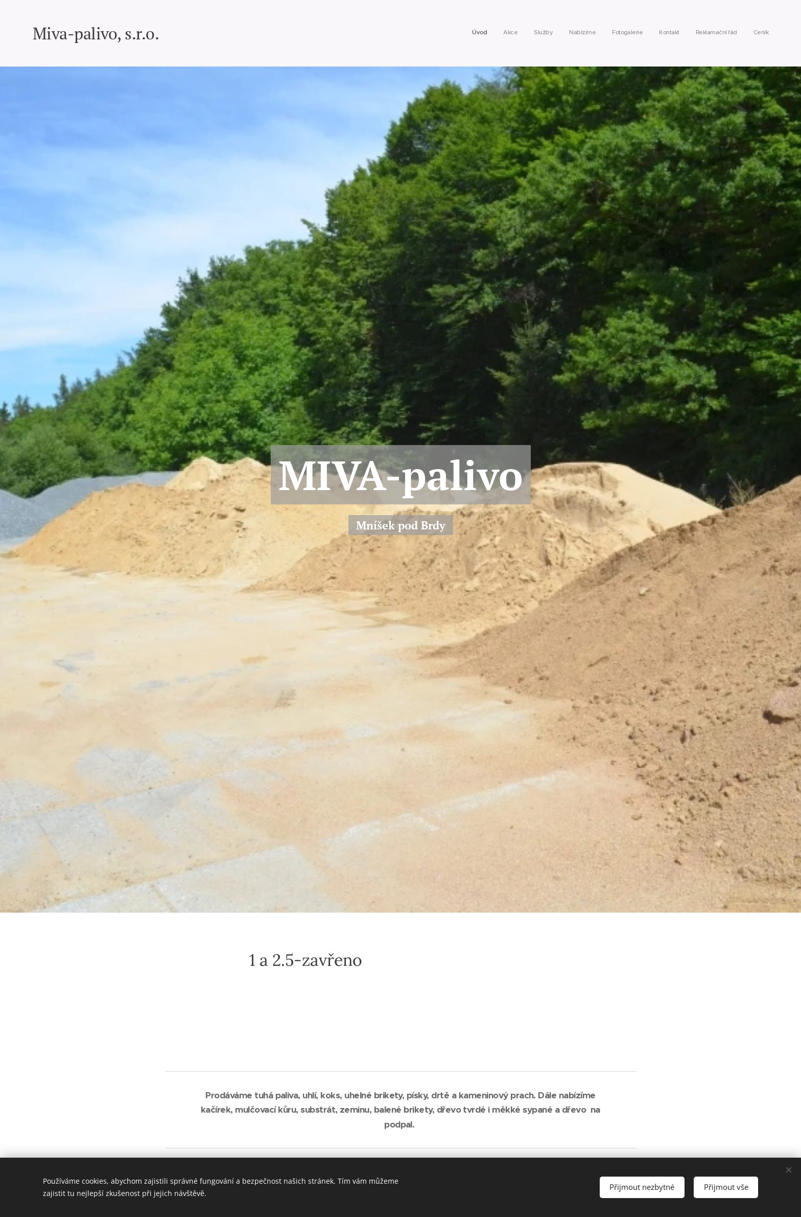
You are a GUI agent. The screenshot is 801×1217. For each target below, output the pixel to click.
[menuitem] (656, 33)
